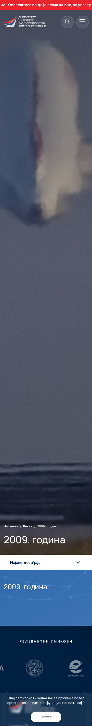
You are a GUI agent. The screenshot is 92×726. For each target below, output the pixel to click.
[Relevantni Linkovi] (36, 668)
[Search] (67, 22)
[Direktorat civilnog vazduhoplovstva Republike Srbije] (25, 21)
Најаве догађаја (46, 562)
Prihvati (46, 717)
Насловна (11, 526)
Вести (27, 526)
